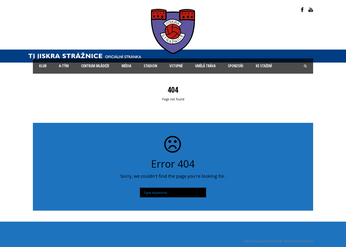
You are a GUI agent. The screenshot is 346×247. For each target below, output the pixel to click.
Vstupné (176, 65)
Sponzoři (235, 65)
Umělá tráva (205, 65)
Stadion (150, 65)
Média (126, 65)
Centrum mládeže (95, 65)
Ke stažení (264, 65)
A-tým (64, 65)
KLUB (43, 65)
